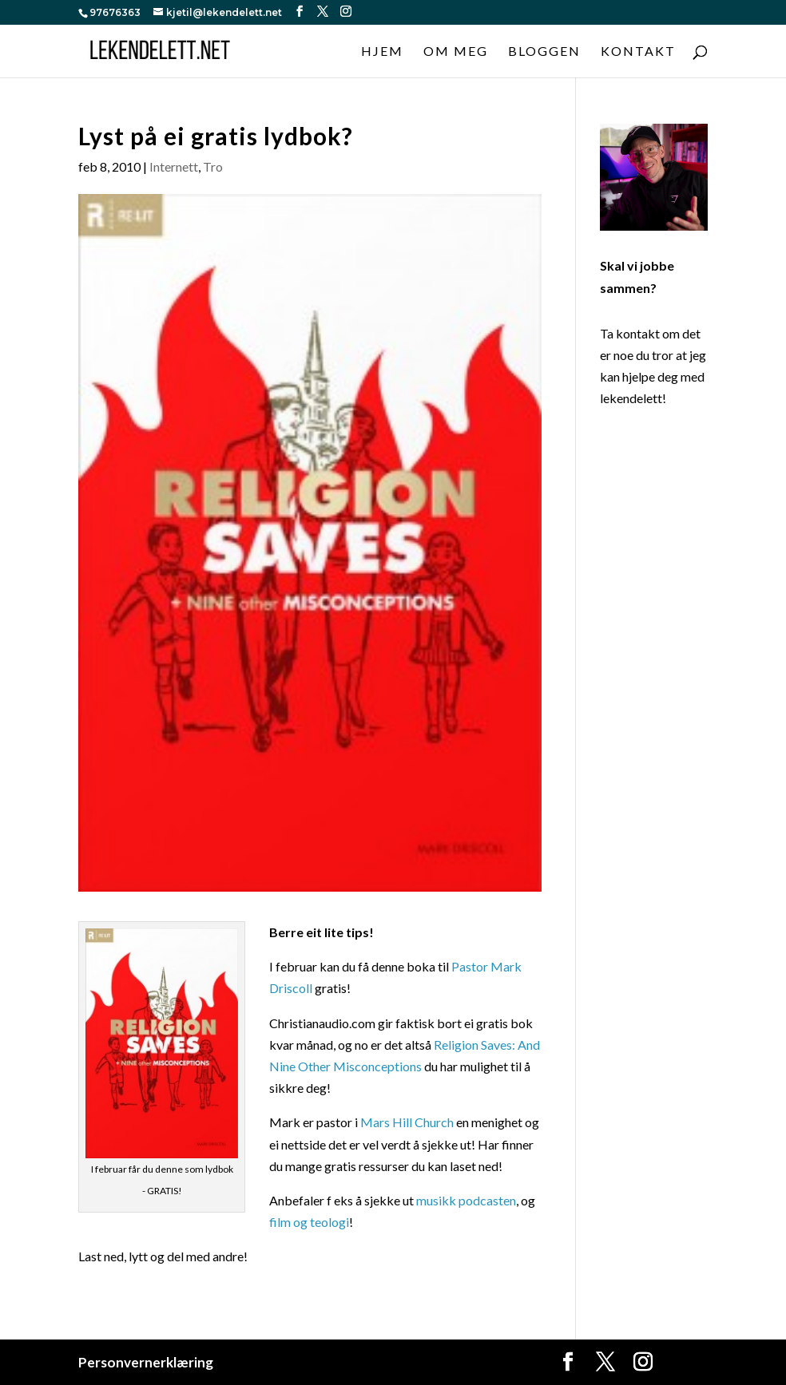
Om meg (455, 52)
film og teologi (309, 1221)
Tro (213, 166)
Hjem (382, 52)
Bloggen (544, 52)
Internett (173, 166)
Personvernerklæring (145, 1362)
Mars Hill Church (407, 1122)
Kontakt (638, 52)
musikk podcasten (466, 1200)
